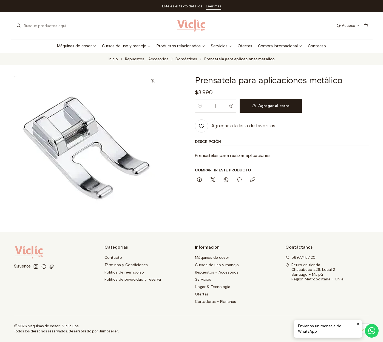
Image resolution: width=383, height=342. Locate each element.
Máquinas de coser (76, 46)
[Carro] (365, 26)
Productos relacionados (181, 46)
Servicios (221, 46)
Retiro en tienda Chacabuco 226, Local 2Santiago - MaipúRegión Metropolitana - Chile (314, 272)
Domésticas (186, 59)
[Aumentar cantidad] (231, 106)
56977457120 (300, 257)
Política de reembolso (124, 272)
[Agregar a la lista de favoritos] (235, 126)
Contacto (317, 46)
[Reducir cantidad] (200, 106)
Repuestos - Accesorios (146, 59)
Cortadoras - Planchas (215, 301)
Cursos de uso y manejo (126, 46)
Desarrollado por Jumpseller (93, 331)
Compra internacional (280, 46)
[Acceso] (348, 26)
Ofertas (245, 46)
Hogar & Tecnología (212, 286)
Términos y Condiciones (126, 264)
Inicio (113, 59)
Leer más (213, 6)
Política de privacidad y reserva (132, 279)
